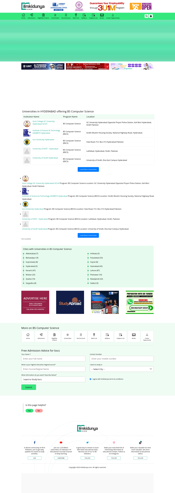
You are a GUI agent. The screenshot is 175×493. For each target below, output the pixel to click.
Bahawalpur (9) (32, 242)
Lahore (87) (95, 254)
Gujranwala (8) (32, 246)
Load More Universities (88, 154)
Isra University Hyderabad (33, 193)
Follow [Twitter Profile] (87, 442)
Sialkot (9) (94, 267)
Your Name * (26, 338)
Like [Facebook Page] (34, 442)
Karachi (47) (31, 254)
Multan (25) (30, 259)
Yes (29, 395)
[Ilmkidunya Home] (33, 6)
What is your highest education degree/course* (38, 349)
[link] (59, 6)
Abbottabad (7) (32, 237)
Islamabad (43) (96, 250)
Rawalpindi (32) (96, 263)
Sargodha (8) (31, 267)
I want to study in (96, 349)
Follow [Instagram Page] (114, 442)
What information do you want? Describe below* (39, 359)
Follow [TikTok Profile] (140, 442)
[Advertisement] (87, 71)
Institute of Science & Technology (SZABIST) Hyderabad (45, 180)
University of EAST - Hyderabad (35, 203)
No (39, 395)
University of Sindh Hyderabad (35, 213)
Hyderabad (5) (32, 250)
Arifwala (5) (95, 237)
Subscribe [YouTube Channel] (61, 442)
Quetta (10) (30, 263)
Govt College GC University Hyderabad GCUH (41, 167)
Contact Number (96, 338)
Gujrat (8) (94, 246)
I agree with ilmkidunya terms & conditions (107, 363)
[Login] (151, 16)
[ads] (35, 286)
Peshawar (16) (96, 259)
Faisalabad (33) (96, 242)
